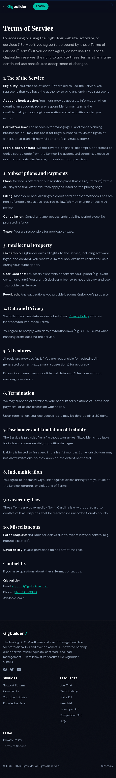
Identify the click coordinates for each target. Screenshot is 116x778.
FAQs (63, 721)
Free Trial (66, 703)
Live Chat (66, 685)
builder (17, 6)
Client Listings (69, 691)
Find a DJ (66, 697)
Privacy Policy (79, 316)
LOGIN (40, 6)
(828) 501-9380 (25, 592)
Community (11, 691)
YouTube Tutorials (15, 697)
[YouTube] (19, 670)
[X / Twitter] (12, 670)
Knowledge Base (14, 703)
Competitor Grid (71, 715)
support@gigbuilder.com (30, 586)
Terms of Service (14, 746)
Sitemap (107, 766)
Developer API (69, 709)
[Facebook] (5, 670)
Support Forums (14, 685)
